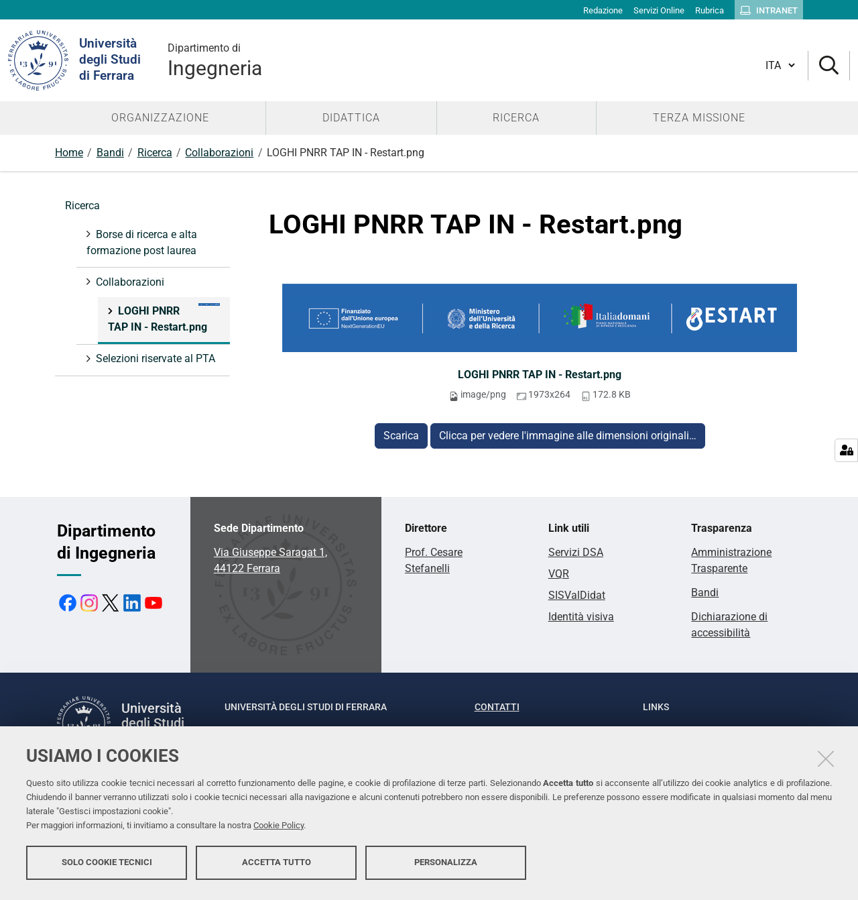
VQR (558, 573)
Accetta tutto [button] (276, 865)
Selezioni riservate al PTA (154, 358)
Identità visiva (581, 616)
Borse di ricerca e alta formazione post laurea (141, 242)
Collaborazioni (219, 152)
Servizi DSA (575, 552)
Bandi (110, 152)
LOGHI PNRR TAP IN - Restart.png (539, 374)
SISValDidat (576, 595)
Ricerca (154, 152)
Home (69, 152)
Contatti (497, 706)
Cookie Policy (278, 828)
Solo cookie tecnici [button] (107, 865)
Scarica (401, 435)
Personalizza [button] (445, 865)
